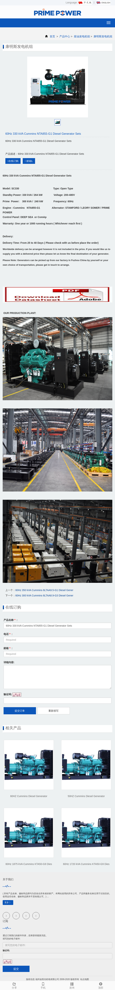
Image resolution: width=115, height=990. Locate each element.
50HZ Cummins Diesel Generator (86, 796)
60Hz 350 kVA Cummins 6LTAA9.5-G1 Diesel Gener (44, 590)
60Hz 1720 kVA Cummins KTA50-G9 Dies (86, 864)
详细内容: (9, 662)
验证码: (8, 694)
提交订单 (20, 710)
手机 (43, 985)
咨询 (72, 985)
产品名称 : (11, 620)
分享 (14, 985)
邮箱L (29, 161)
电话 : (8, 634)
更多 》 (7, 902)
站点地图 (84, 979)
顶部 (100, 985)
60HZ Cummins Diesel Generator (28, 796)
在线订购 (13, 161)
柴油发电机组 (81, 36)
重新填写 (53, 710)
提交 (16, 968)
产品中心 (65, 36)
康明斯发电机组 (102, 36)
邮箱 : (8, 648)
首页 (52, 36)
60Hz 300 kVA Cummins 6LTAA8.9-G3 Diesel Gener (44, 595)
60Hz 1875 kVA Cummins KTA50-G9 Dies (29, 864)
